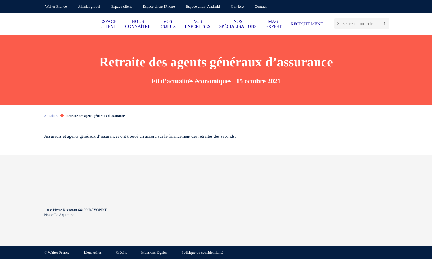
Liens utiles (93, 253)
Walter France (56, 7)
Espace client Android (203, 7)
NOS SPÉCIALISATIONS (237, 24)
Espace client (121, 7)
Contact (261, 7)
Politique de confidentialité (202, 253)
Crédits (121, 253)
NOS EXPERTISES (197, 24)
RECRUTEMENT (307, 24)
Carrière (237, 7)
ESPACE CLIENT (108, 24)
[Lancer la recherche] (385, 23)
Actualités (51, 116)
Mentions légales (154, 253)
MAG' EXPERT (273, 24)
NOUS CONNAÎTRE (137, 24)
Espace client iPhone (159, 7)
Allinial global (89, 7)
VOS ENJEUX (168, 24)
